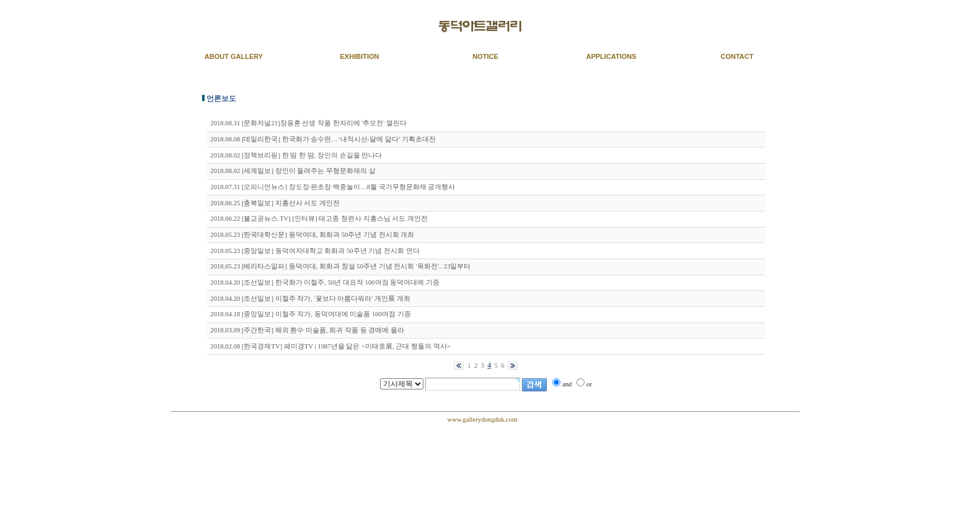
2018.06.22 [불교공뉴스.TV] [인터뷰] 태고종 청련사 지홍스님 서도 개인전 (319, 218)
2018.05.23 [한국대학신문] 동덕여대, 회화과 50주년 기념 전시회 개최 (312, 234)
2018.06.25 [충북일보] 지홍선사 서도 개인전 (275, 203)
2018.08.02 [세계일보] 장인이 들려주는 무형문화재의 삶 (292, 170)
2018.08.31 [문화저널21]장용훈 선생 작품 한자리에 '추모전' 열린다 (308, 123)
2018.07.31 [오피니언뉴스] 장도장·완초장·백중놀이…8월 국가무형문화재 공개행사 (332, 187)
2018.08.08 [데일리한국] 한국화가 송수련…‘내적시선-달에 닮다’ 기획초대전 (323, 139)
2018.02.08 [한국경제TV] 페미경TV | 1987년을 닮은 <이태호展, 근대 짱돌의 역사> (330, 346)
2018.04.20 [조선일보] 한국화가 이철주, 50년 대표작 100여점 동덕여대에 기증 (325, 282)
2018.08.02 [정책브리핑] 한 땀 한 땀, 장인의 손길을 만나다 (296, 155)
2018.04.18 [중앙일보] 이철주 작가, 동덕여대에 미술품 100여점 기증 (310, 314)
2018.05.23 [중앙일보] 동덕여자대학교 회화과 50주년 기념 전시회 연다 (314, 250)
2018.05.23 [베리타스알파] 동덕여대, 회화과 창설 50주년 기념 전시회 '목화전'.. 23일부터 (340, 266)
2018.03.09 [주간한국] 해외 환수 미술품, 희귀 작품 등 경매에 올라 (307, 330)
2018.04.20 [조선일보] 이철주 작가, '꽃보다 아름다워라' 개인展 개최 (310, 298)
